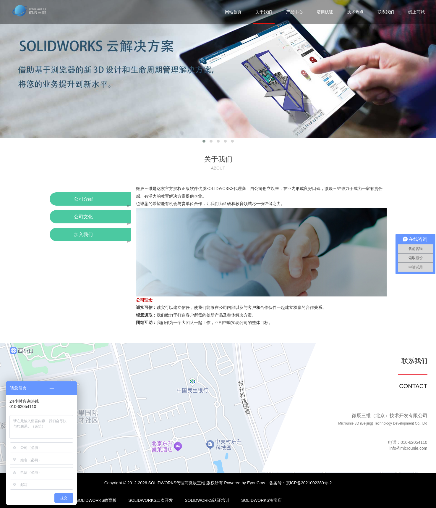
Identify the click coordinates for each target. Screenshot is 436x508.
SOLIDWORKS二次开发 (150, 500)
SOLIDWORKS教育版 (96, 500)
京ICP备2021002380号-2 (309, 482)
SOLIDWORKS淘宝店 (261, 500)
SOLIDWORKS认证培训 (207, 500)
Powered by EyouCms (244, 482)
